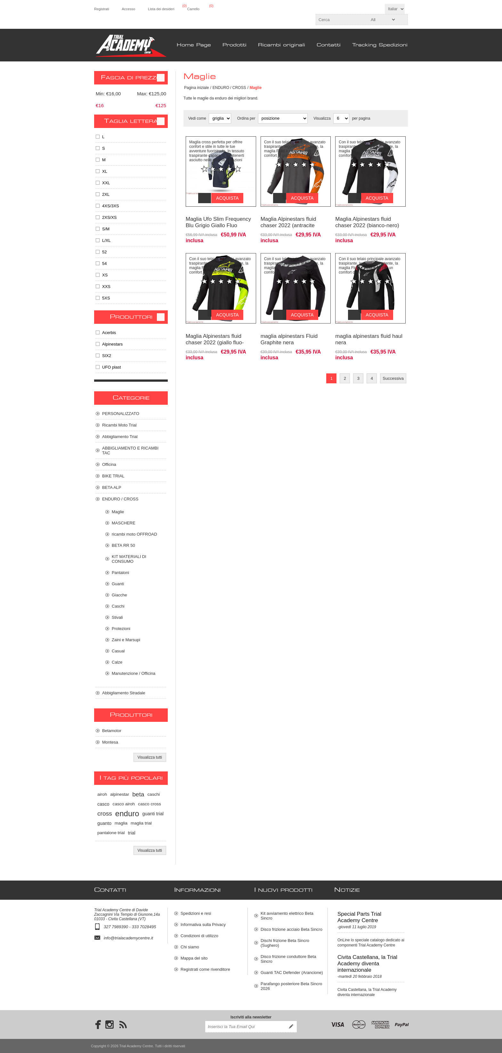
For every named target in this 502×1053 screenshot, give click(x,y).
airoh (102, 794)
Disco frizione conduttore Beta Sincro (288, 959)
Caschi (118, 606)
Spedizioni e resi (196, 913)
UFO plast (111, 367)
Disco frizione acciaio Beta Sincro (291, 929)
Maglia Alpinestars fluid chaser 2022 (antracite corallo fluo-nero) (288, 220)
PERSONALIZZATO (120, 413)
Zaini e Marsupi (126, 639)
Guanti (118, 583)
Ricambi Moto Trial (119, 425)
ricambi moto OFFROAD (134, 534)
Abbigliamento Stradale (123, 692)
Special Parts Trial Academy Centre (359, 917)
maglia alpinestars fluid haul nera (368, 329)
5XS (106, 298)
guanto (104, 823)
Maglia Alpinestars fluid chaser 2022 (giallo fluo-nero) (215, 332)
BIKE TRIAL (113, 476)
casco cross (149, 804)
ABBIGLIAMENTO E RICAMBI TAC (130, 450)
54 (104, 263)
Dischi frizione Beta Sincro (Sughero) (285, 943)
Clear (161, 78)
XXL (106, 182)
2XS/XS (109, 217)
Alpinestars (112, 344)
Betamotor (111, 730)
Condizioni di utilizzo (199, 935)
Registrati (101, 9)
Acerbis (109, 332)
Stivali (117, 617)
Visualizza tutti (150, 757)
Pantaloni (120, 572)
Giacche (119, 595)
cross (104, 813)
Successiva (393, 368)
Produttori (131, 317)
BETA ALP (111, 487)
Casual (118, 651)
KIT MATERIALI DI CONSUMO (129, 559)
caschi (154, 794)
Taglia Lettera (131, 121)
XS (105, 275)
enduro (127, 813)
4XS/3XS (110, 205)
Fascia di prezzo (131, 78)
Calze (117, 662)
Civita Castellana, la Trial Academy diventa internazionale (367, 963)
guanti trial (153, 813)
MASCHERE (123, 523)
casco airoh (124, 804)
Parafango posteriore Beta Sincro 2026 (291, 986)
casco (103, 804)
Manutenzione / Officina (133, 673)
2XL (105, 194)
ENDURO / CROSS (229, 87)
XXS (106, 286)
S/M (105, 229)
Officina (109, 464)
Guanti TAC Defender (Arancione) (292, 972)
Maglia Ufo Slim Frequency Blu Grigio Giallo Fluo (218, 217)
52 (104, 252)
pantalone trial (111, 832)
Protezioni (121, 628)
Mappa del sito (194, 958)
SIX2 (106, 355)
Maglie (118, 511)
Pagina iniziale (196, 87)
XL (104, 171)
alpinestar (119, 794)
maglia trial (141, 823)
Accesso (128, 9)
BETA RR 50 (123, 545)
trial (131, 832)
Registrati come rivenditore (205, 969)
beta (138, 794)
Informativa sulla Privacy (203, 924)
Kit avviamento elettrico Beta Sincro (287, 916)
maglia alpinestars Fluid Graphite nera (289, 329)
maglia (121, 823)
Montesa (110, 742)
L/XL (106, 240)
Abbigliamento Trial (120, 436)
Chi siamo (190, 947)
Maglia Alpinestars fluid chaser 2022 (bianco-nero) (367, 217)
